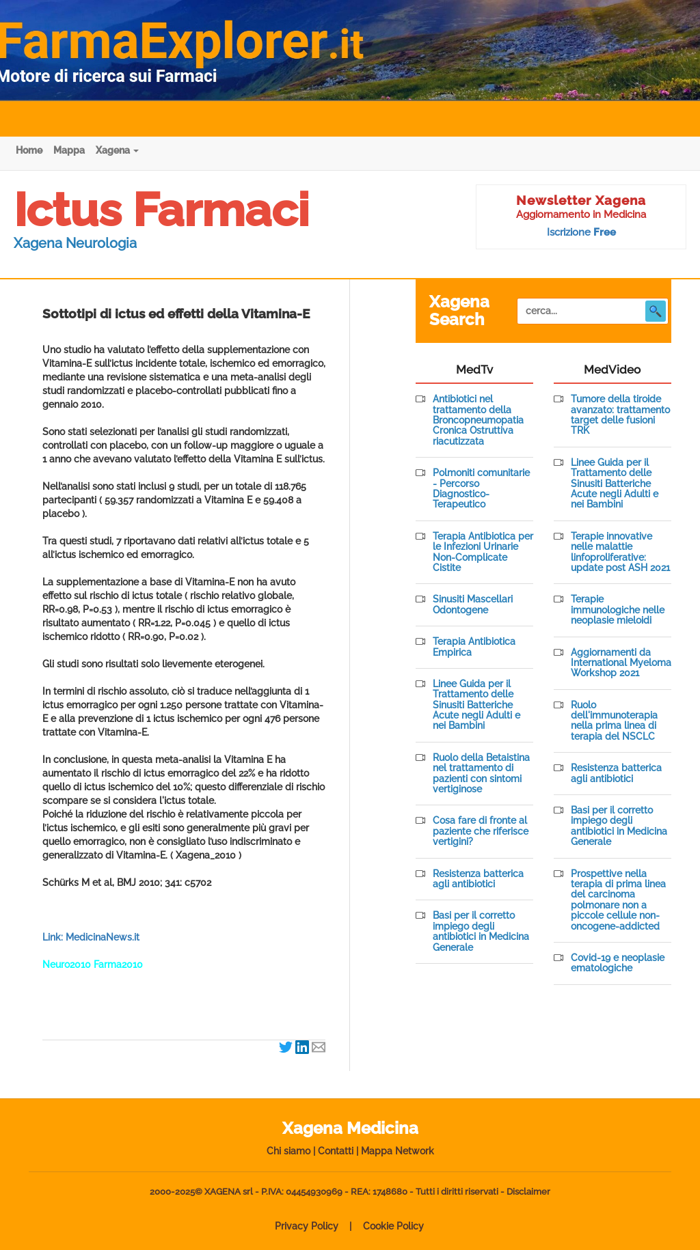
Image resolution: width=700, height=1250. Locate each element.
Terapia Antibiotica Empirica (474, 647)
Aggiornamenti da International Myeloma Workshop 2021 (621, 663)
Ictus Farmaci (161, 209)
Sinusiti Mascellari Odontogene (473, 604)
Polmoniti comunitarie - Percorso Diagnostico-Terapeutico (481, 489)
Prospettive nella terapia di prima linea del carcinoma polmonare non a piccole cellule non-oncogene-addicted (618, 900)
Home (29, 150)
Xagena (117, 150)
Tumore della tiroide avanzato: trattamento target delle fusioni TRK (620, 415)
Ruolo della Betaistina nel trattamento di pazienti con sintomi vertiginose (481, 773)
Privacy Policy (306, 1226)
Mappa (69, 150)
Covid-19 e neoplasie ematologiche (617, 963)
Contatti (335, 1150)
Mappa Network (397, 1150)
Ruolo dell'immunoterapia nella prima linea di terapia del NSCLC (614, 721)
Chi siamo (288, 1150)
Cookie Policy (393, 1226)
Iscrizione (581, 232)
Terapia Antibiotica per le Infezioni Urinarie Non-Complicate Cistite (483, 552)
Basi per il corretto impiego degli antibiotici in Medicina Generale (481, 931)
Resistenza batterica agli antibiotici (478, 879)
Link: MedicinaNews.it (90, 937)
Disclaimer (528, 1191)
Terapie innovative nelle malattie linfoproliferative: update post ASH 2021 (620, 552)
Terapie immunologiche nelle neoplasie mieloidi (617, 610)
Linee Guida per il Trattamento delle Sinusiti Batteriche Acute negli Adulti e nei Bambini (476, 705)
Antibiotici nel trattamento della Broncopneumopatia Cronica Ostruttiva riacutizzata (478, 420)
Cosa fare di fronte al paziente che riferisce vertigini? (480, 831)
